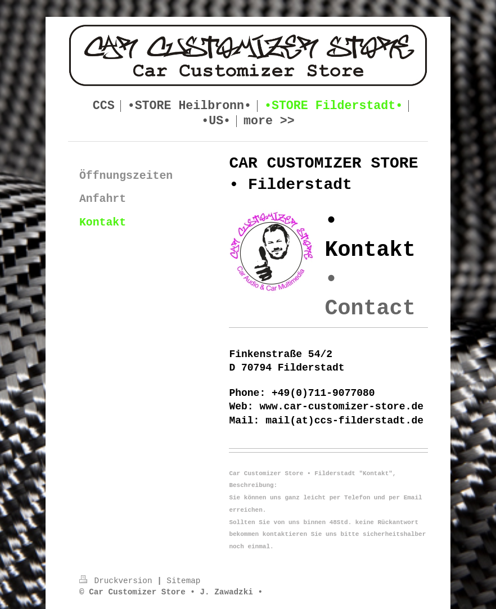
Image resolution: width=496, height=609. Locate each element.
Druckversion (118, 580)
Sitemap (183, 580)
